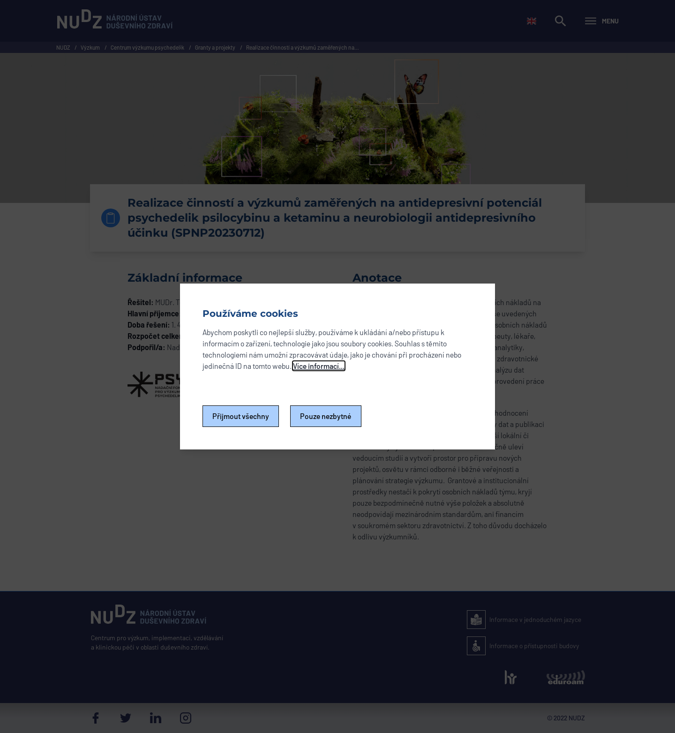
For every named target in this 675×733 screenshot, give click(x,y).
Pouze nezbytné (326, 415)
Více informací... (319, 365)
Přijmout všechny (240, 415)
